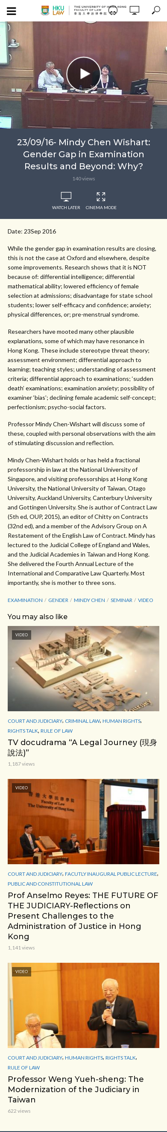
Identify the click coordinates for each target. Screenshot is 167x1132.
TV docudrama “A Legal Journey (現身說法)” (82, 748)
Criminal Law (82, 721)
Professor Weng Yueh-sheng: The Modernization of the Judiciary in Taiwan (76, 1090)
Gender (58, 600)
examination (25, 600)
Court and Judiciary (35, 721)
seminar (121, 600)
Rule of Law (57, 731)
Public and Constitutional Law (50, 883)
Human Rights (122, 721)
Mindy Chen (89, 600)
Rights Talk (23, 731)
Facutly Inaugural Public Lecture (111, 874)
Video (145, 600)
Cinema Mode (101, 201)
